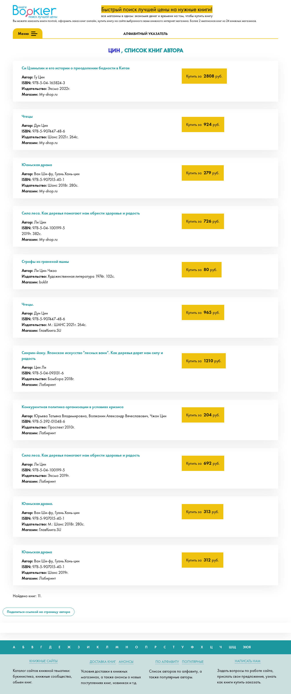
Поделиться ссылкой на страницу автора (38, 611)
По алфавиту (167, 661)
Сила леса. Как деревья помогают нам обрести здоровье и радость (81, 213)
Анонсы (126, 661)
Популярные (193, 661)
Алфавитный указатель (145, 33)
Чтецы (27, 116)
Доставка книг (103, 661)
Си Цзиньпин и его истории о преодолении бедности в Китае (76, 67)
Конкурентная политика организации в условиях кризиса (72, 406)
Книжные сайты (43, 661)
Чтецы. (28, 304)
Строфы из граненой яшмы (45, 261)
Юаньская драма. (37, 503)
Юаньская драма (37, 164)
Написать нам (247, 661)
